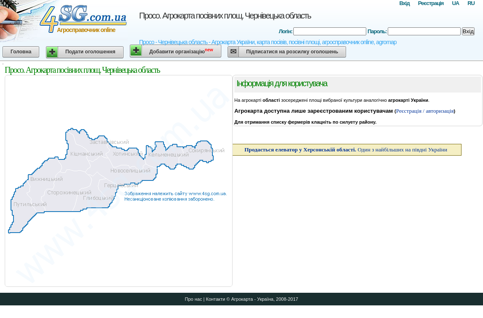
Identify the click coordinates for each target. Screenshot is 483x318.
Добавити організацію (181, 51)
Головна (21, 52)
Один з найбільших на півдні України (345, 149)
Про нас (193, 299)
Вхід (404, 3)
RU (471, 3)
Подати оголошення (90, 52)
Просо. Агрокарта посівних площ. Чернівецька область (225, 15)
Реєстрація (431, 3)
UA (455, 3)
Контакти (215, 299)
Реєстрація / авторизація (425, 111)
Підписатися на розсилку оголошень (292, 52)
